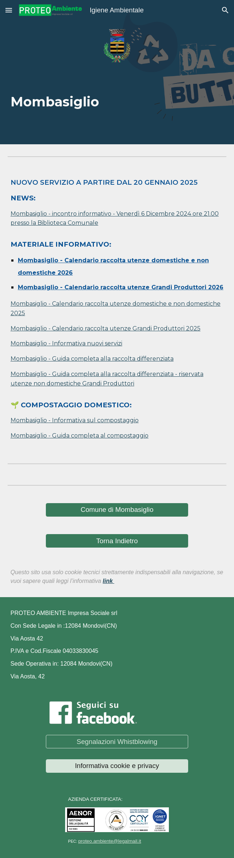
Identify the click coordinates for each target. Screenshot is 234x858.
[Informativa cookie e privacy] (116, 766)
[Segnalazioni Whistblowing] (116, 741)
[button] (8, 10)
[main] (117, 97)
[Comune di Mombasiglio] (116, 510)
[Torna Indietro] (116, 541)
